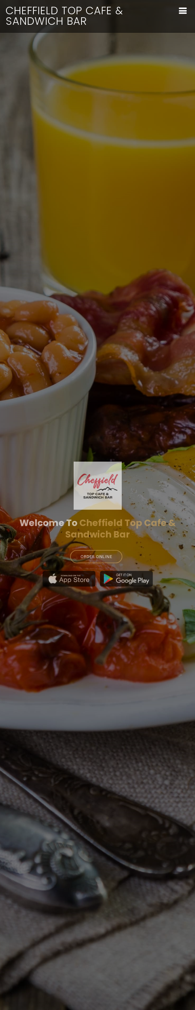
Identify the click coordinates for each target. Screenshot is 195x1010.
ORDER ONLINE (96, 553)
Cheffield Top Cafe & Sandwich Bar (64, 16)
